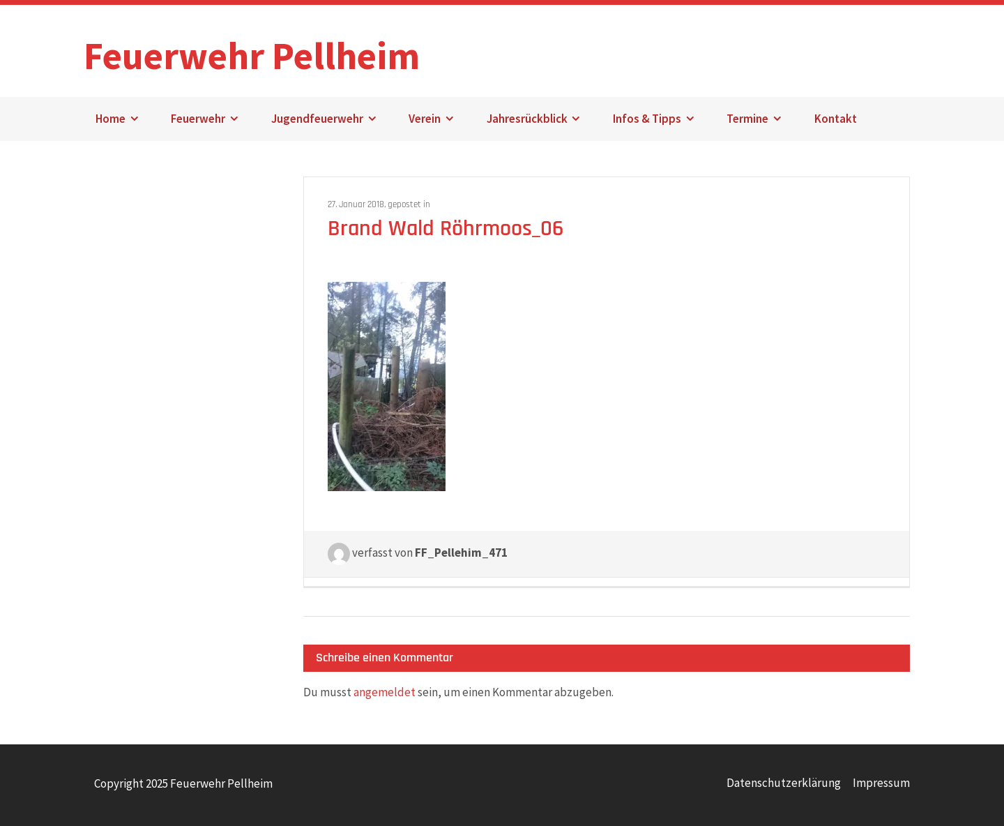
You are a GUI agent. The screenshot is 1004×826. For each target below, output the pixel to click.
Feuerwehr (198, 118)
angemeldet (384, 692)
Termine (747, 118)
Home (111, 118)
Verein (425, 118)
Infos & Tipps (647, 118)
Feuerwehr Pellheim (252, 48)
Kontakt (835, 118)
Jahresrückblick (527, 118)
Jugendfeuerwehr (317, 118)
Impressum (881, 782)
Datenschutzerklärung (784, 782)
